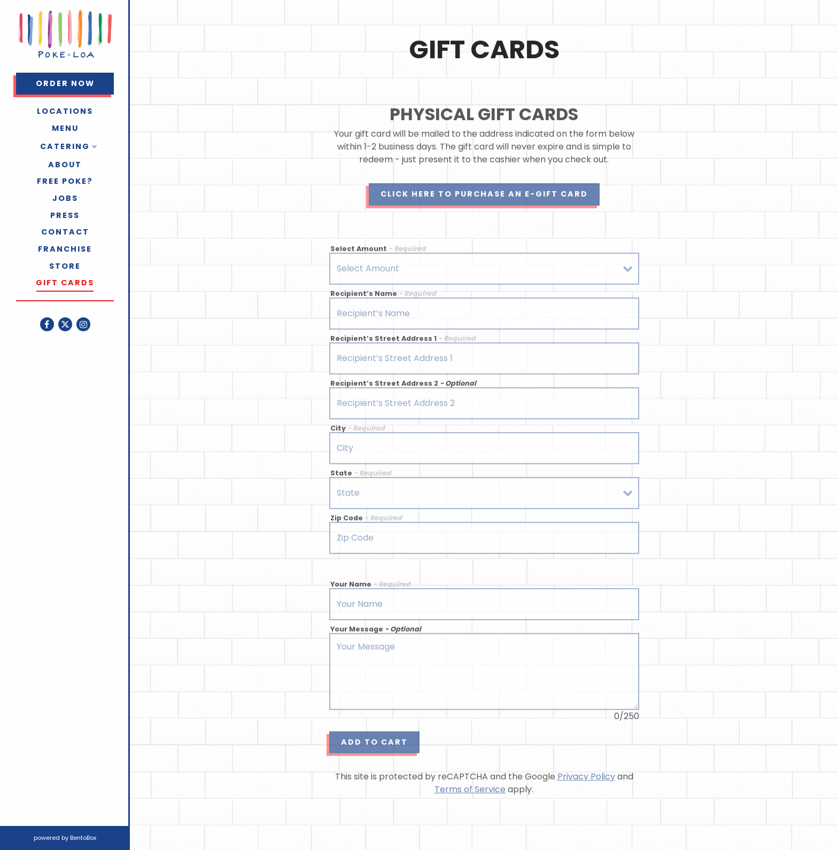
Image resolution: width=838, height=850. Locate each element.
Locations (65, 111)
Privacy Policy (586, 779)
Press (65, 215)
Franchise (65, 249)
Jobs (65, 198)
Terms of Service (470, 791)
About (65, 164)
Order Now (75, 83)
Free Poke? (65, 181)
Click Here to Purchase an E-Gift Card (484, 195)
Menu (65, 128)
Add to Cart (374, 743)
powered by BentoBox (82, 837)
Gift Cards (65, 282)
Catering (65, 146)
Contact (65, 232)
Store (65, 266)
